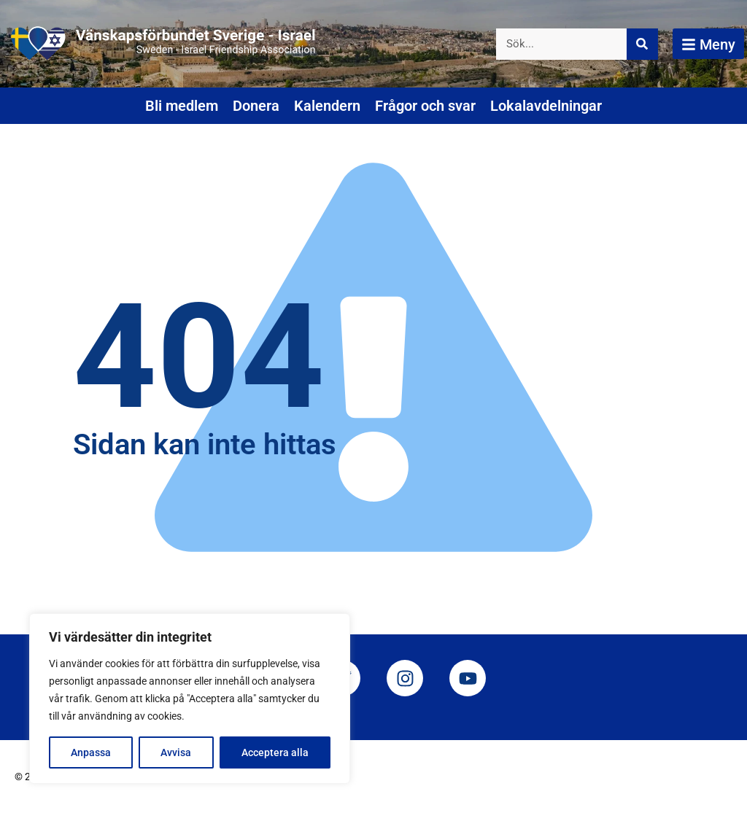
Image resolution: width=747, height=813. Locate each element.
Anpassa (91, 752)
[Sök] (642, 44)
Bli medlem (181, 105)
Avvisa (175, 752)
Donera (256, 105)
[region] (189, 698)
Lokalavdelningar (546, 105)
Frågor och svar (425, 105)
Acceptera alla (275, 752)
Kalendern (327, 105)
